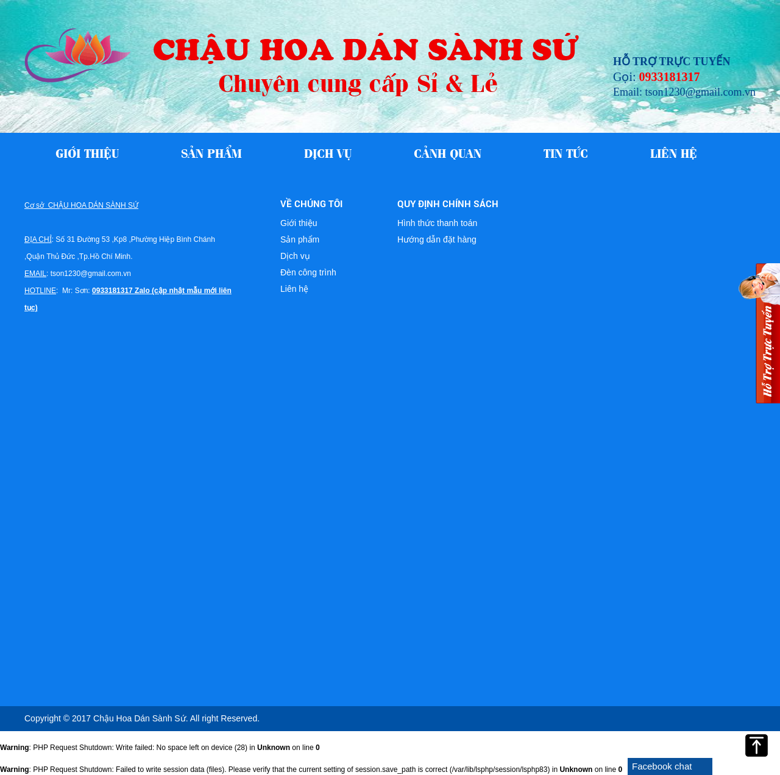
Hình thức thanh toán (437, 223)
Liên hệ (673, 152)
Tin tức (566, 152)
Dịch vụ (328, 152)
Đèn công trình (308, 272)
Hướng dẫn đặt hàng (437, 239)
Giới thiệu (87, 152)
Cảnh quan (447, 152)
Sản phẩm (211, 152)
